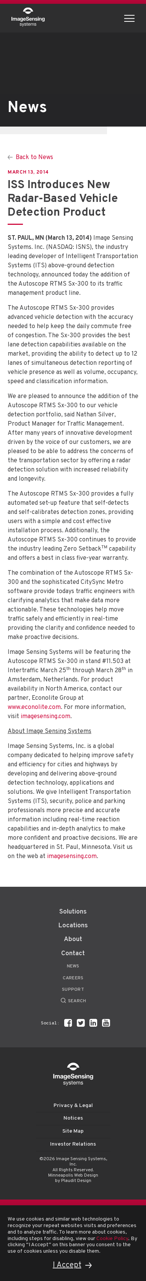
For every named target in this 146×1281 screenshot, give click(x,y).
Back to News (34, 157)
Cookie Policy (112, 1238)
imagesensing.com (45, 716)
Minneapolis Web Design (73, 1175)
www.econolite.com (34, 707)
